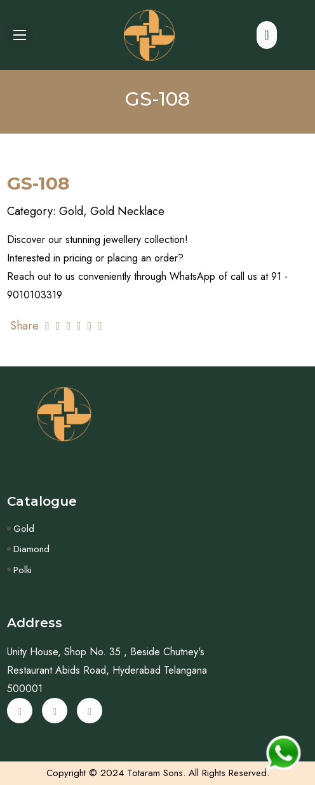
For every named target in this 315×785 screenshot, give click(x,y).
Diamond (31, 549)
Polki (22, 570)
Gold (23, 529)
